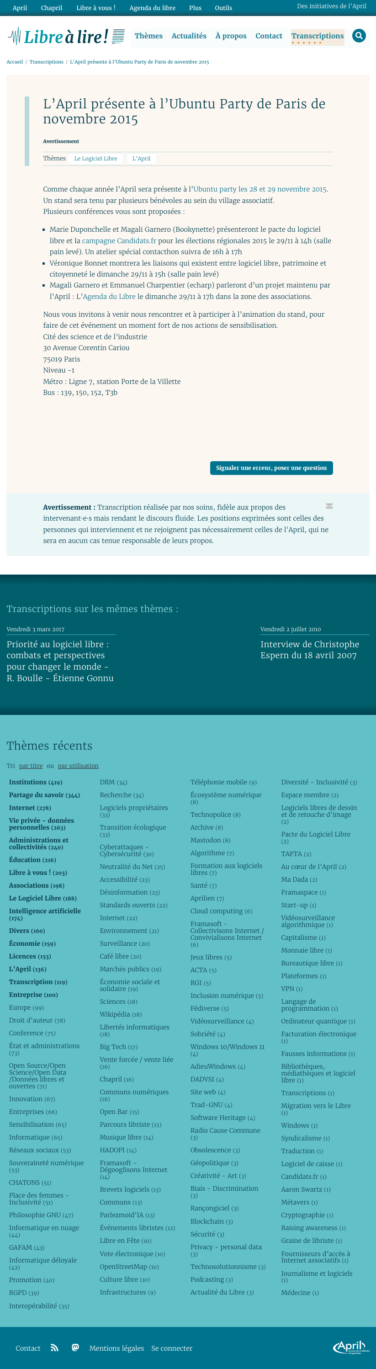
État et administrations (44, 1049)
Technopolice (216, 814)
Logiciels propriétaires (134, 811)
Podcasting (212, 1279)
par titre (31, 766)
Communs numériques (134, 1095)
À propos (230, 36)
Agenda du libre (150, 7)
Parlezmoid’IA (127, 1215)
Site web (208, 1092)
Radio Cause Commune (225, 1134)
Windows (299, 1126)
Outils (221, 7)
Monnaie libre (306, 951)
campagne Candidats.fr (119, 241)
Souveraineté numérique (46, 1166)
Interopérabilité (39, 1306)
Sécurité (207, 1234)
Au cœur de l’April (313, 867)
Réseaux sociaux (40, 1150)
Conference (32, 1033)
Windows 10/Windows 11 (228, 1050)
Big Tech (119, 1047)
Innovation (32, 1099)
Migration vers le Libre (316, 1109)
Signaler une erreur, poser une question (271, 467)
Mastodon (211, 840)
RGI (201, 983)
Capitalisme (303, 937)
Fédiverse (210, 1009)
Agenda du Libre (109, 297)
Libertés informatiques (134, 1031)
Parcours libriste (130, 1125)
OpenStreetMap (129, 1266)
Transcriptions (317, 36)
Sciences (118, 1002)
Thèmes (148, 36)
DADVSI (207, 1080)
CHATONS (30, 1183)
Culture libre (125, 1279)
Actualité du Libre (222, 1292)
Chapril (117, 1080)
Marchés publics (130, 969)
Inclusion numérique (227, 996)
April (19, 7)
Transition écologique (133, 830)
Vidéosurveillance (222, 1021)
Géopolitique (214, 1163)
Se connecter (171, 1348)
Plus (192, 7)
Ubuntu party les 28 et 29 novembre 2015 (260, 190)
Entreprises (33, 1112)
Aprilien (207, 899)
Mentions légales (117, 1348)
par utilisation (78, 766)
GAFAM (27, 1248)
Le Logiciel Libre (95, 158)
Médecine (300, 1293)
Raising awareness (313, 1228)
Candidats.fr (304, 1177)
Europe (26, 1008)
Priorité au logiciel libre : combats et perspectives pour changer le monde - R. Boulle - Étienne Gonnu (60, 661)
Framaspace (303, 892)
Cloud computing (222, 911)
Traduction (302, 1151)
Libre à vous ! (94, 7)
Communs (121, 1203)
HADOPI (118, 1150)
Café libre (120, 957)
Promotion (32, 1280)
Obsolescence (215, 1150)
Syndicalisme (305, 1139)
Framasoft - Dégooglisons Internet (133, 1170)
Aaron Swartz (306, 1190)
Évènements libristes (137, 1228)
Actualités (188, 36)
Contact (268, 36)
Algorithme (212, 853)
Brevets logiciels (130, 1190)
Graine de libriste (311, 1241)
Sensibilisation (38, 1125)
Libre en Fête (125, 1241)
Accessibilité (125, 879)
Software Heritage (223, 1118)
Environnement (129, 931)
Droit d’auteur (37, 1021)
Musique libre (127, 1138)
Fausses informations (318, 1054)
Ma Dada (299, 879)
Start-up (298, 905)
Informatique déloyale (43, 1264)
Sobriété (208, 1034)
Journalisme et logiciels (316, 1276)
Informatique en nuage (44, 1231)
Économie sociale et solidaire (130, 985)
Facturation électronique (318, 1037)
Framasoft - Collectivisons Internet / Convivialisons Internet (227, 934)
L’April (141, 158)
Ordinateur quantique (318, 1021)
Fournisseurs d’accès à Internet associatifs (315, 1257)
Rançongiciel (215, 1208)
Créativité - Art (218, 1176)
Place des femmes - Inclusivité (39, 1199)
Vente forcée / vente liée (136, 1063)
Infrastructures (128, 1292)
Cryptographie (307, 1215)
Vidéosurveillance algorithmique (308, 921)
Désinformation (130, 892)
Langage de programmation (309, 1005)
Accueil (14, 62)
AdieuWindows (218, 1067)
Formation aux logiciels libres (226, 869)
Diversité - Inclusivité (319, 782)
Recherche (122, 795)
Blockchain (212, 1221)
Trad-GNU (212, 1105)
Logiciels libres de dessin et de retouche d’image (319, 815)
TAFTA (296, 854)
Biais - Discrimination (225, 1192)
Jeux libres (211, 957)
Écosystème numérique (226, 798)
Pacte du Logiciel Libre (315, 837)
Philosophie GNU (41, 1215)
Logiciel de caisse (311, 1164)
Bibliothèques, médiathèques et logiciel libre (318, 1074)
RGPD (24, 1293)
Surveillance (125, 944)
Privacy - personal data (226, 1250)
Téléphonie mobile (224, 782)
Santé (204, 885)
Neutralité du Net (132, 867)
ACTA (204, 970)
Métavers (299, 1203)
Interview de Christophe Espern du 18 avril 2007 (309, 650)
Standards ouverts (134, 905)
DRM (113, 782)
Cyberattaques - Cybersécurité (127, 850)
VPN (291, 989)
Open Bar (119, 1112)
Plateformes (303, 976)
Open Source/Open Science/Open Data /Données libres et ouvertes (37, 1076)
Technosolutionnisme (228, 1266)
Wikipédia (121, 1015)
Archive (207, 827)
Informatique (36, 1138)
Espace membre (310, 795)
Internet (118, 918)
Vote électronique (132, 1254)
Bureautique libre (311, 963)
